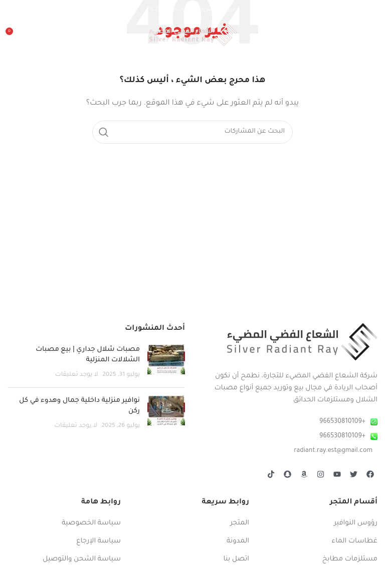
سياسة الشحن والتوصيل (82, 559)
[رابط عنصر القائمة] (288, 421)
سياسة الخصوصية (91, 523)
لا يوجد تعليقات (76, 374)
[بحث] (192, 132)
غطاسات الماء (354, 541)
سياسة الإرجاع (98, 541)
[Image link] (302, 342)
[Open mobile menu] (372, 35)
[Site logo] (193, 35)
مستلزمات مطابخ (349, 559)
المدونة (238, 541)
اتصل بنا (236, 559)
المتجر (239, 523)
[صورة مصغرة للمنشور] (166, 362)
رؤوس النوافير (355, 523)
